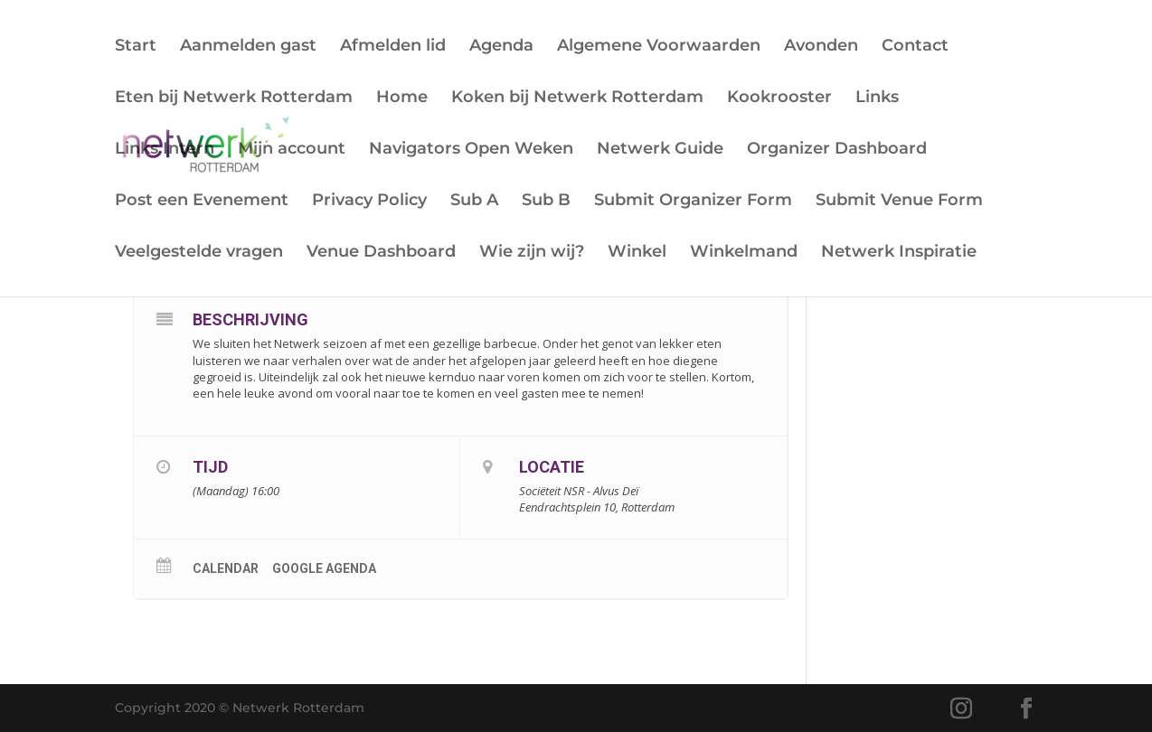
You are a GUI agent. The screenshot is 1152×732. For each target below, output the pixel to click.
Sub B (546, 201)
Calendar (226, 568)
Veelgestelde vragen (199, 253)
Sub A (474, 201)
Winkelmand (744, 253)
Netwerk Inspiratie (899, 253)
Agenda (501, 47)
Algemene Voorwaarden (658, 47)
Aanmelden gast (248, 47)
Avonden (821, 47)
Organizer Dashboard (837, 150)
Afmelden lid (393, 47)
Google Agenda (324, 568)
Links (877, 98)
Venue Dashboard (381, 253)
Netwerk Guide (660, 150)
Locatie (551, 466)
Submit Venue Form (899, 201)
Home (402, 98)
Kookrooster (779, 98)
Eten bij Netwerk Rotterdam (234, 98)
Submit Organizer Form (693, 201)
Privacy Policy (369, 201)
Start (135, 47)
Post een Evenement (201, 201)
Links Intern (164, 150)
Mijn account (291, 150)
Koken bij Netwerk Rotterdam (577, 98)
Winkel (637, 253)
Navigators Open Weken (471, 150)
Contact (915, 47)
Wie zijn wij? (531, 253)
